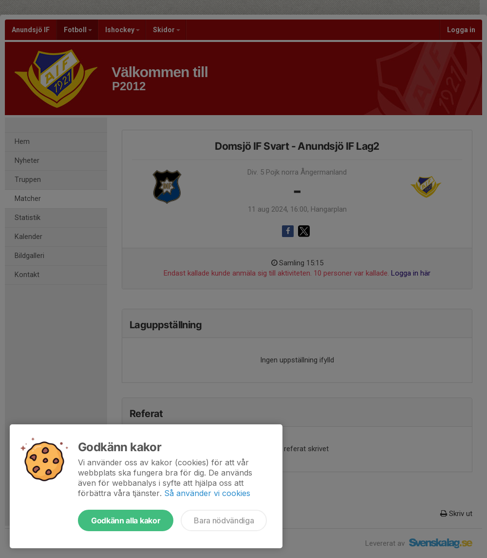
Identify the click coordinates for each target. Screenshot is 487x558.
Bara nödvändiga (224, 520)
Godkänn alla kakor (125, 520)
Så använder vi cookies (207, 493)
